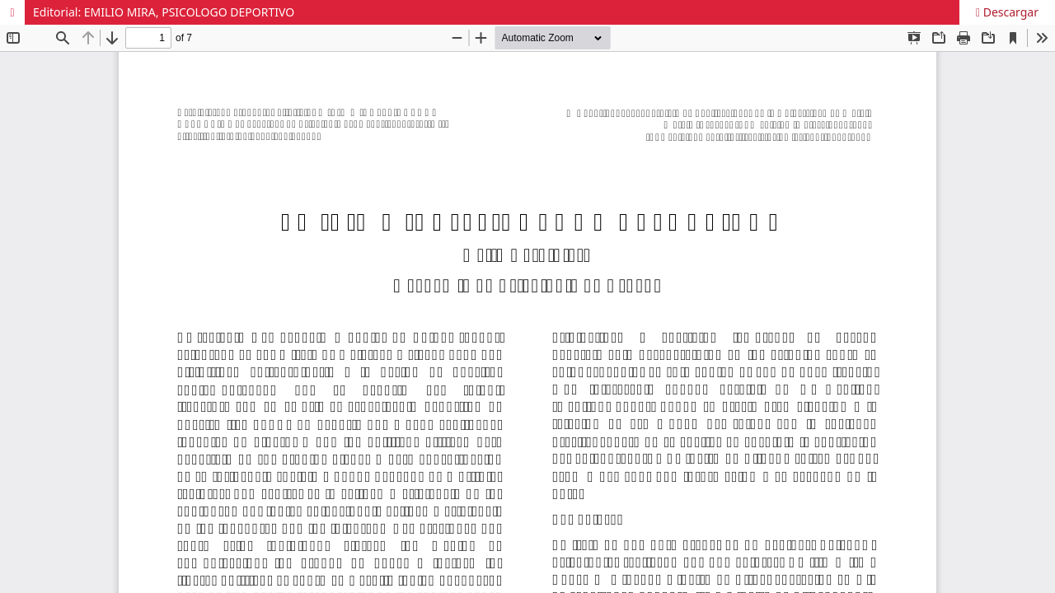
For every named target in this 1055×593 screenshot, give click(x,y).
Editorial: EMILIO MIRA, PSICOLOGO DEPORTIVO (163, 12)
